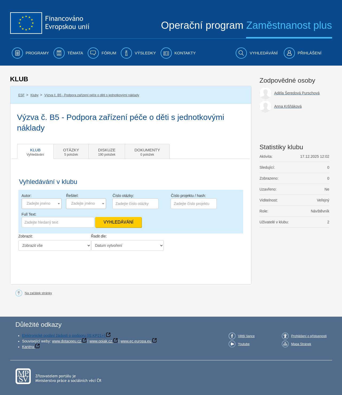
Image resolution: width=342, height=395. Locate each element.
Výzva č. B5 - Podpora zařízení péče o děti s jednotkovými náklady (91, 95)
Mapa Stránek (301, 344)
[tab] (35, 151)
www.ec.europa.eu (136, 341)
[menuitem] (30, 53)
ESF (21, 95)
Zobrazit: (25, 236)
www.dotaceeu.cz (66, 341)
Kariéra (28, 347)
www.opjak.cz (101, 341)
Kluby (34, 95)
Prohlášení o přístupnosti (309, 336)
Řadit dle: (99, 236)
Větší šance (246, 336)
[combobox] (42, 203)
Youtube (244, 344)
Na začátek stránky (38, 293)
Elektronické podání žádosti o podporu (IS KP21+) (63, 335)
